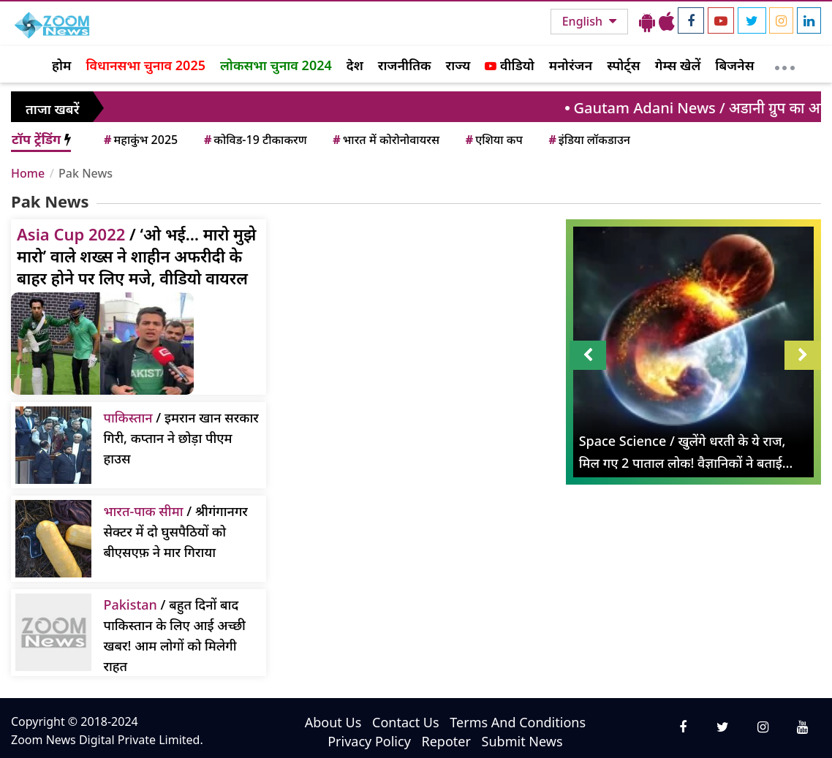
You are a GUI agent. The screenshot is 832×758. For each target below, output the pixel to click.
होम (61, 65)
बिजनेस (734, 65)
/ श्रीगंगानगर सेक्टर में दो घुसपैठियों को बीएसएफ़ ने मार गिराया (175, 531)
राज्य (458, 65)
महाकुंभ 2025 (140, 140)
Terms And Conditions (518, 722)
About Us (333, 722)
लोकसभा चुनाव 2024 (276, 65)
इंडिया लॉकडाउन (588, 140)
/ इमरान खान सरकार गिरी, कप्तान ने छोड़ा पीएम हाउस (180, 438)
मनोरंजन (570, 65)
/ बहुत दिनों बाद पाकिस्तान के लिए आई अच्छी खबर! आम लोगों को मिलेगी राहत (174, 635)
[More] (785, 64)
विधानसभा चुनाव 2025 (145, 65)
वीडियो (509, 65)
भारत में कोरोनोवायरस (384, 140)
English (583, 21)
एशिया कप (493, 140)
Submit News (522, 741)
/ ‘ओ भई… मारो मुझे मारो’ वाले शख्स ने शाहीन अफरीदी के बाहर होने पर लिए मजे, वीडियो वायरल (136, 256)
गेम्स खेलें (678, 65)
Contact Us (405, 722)
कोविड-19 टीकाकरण (254, 140)
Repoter (446, 741)
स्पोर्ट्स (623, 65)
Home (28, 173)
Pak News (85, 173)
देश (355, 65)
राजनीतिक (404, 65)
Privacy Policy (369, 741)
